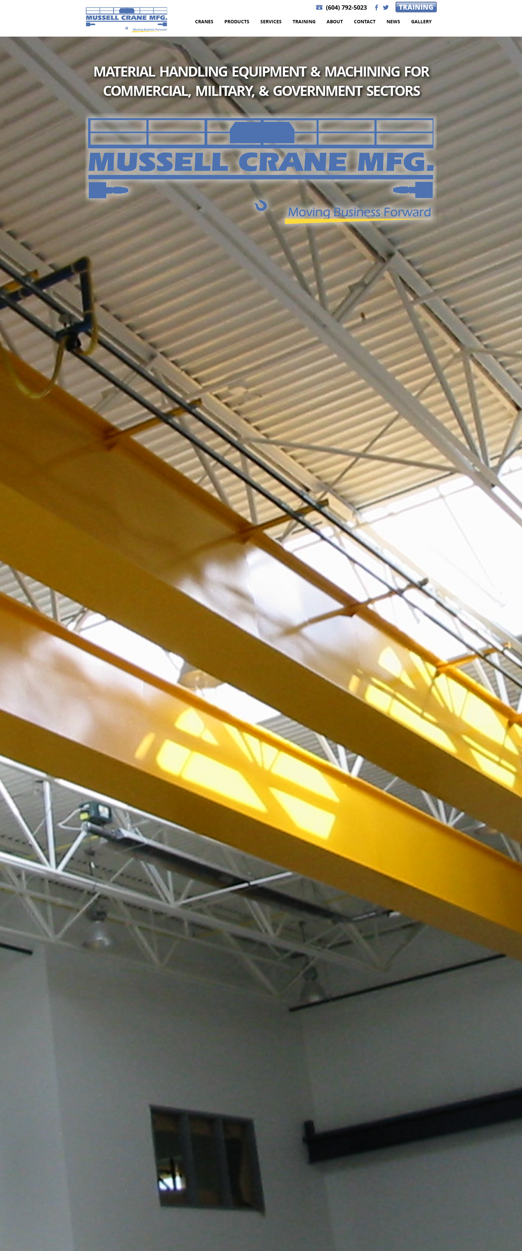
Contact (365, 21)
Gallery (421, 21)
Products (236, 21)
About (335, 21)
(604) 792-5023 (346, 7)
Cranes (204, 21)
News (393, 21)
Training (416, 7)
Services (271, 21)
